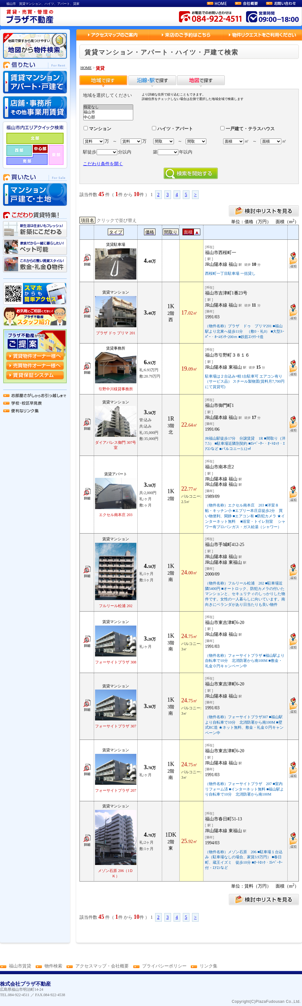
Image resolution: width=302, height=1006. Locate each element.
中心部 (108, 117)
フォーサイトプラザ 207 (115, 790)
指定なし (108, 107)
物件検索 (53, 966)
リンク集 (208, 966)
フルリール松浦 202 (115, 606)
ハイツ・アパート (172, 128)
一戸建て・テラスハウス (247, 128)
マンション (97, 128)
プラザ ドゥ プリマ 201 (115, 333)
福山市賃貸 (20, 966)
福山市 (108, 112)
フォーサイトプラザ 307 (115, 726)
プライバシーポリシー (164, 966)
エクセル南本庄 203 (115, 515)
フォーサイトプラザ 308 (115, 662)
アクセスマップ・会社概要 (102, 966)
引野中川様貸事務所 (116, 389)
